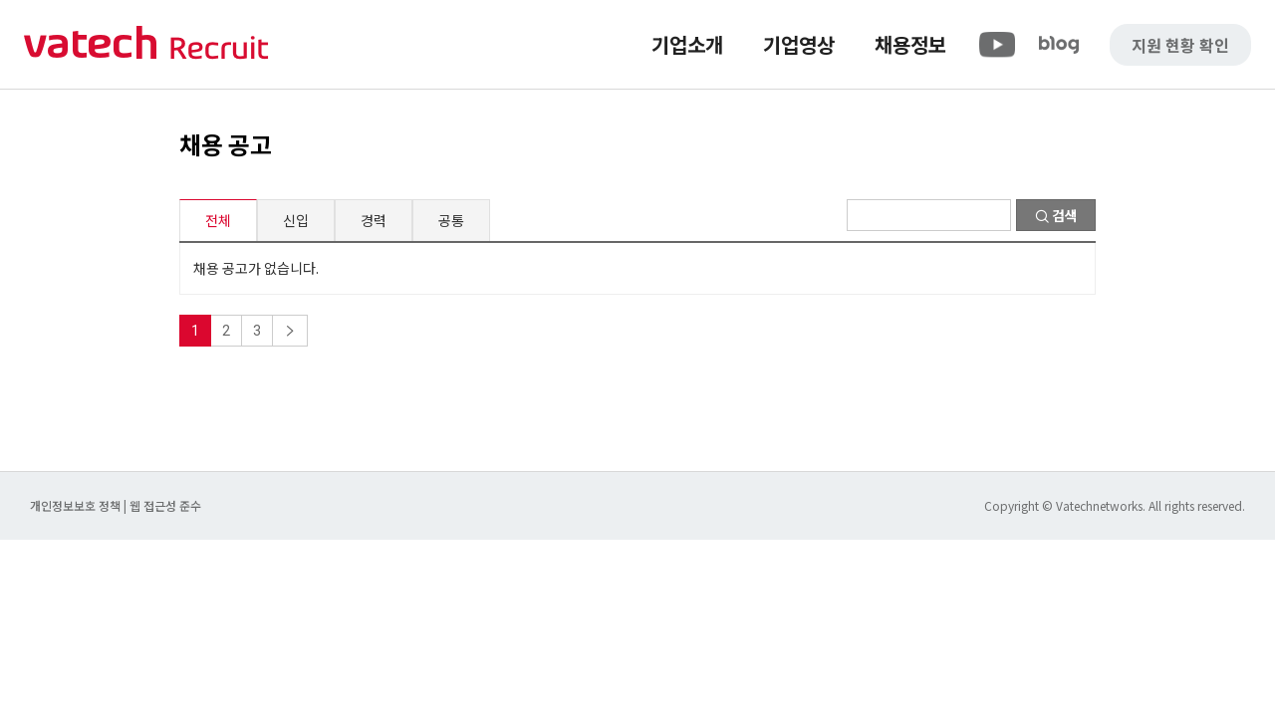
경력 (373, 220)
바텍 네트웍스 (146, 44)
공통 (451, 220)
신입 (296, 220)
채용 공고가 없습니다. (256, 268)
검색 (1056, 215)
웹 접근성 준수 (165, 505)
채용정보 (910, 44)
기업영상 (799, 44)
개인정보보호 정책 (77, 505)
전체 (218, 220)
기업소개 (687, 44)
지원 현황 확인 (1180, 45)
